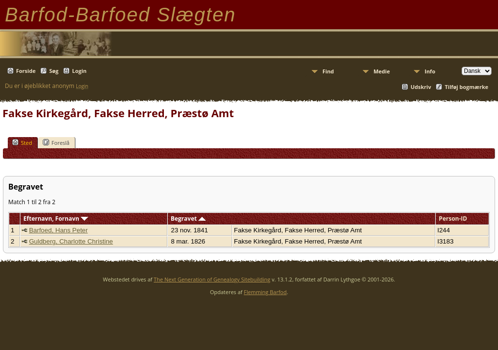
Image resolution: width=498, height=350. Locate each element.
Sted (22, 142)
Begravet (188, 218)
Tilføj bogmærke (466, 86)
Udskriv (420, 86)
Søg (53, 70)
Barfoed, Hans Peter (58, 230)
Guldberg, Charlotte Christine (71, 241)
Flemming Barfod (265, 292)
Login (79, 70)
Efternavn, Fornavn (55, 218)
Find (328, 71)
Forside (26, 70)
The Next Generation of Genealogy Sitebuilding (212, 279)
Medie (382, 71)
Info (430, 71)
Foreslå (56, 142)
